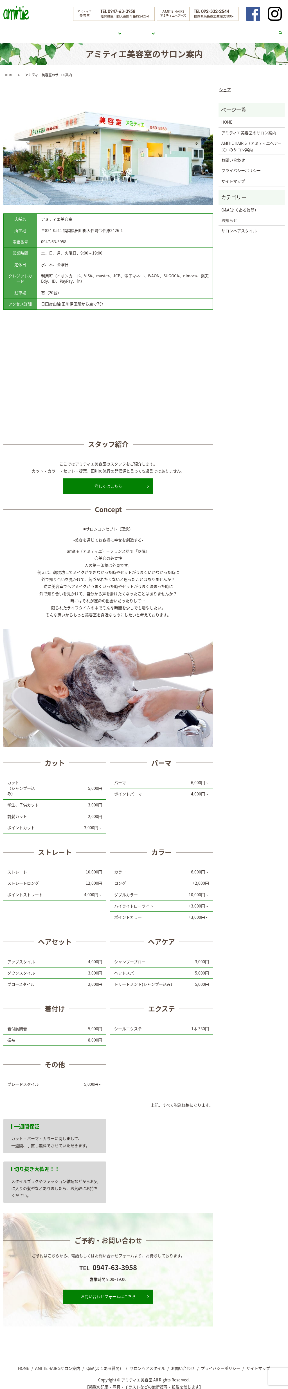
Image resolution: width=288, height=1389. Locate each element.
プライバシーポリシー (241, 165)
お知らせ (229, 215)
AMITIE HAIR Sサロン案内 (57, 1363)
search (283, 30)
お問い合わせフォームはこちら (108, 1291)
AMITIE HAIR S (140, 30)
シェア (225, 84)
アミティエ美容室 (101, 30)
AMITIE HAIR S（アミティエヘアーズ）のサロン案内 (251, 141)
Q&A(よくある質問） (182, 30)
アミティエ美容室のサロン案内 (248, 127)
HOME (73, 30)
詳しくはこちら (108, 480)
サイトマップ (233, 176)
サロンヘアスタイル (225, 30)
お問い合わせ (261, 30)
